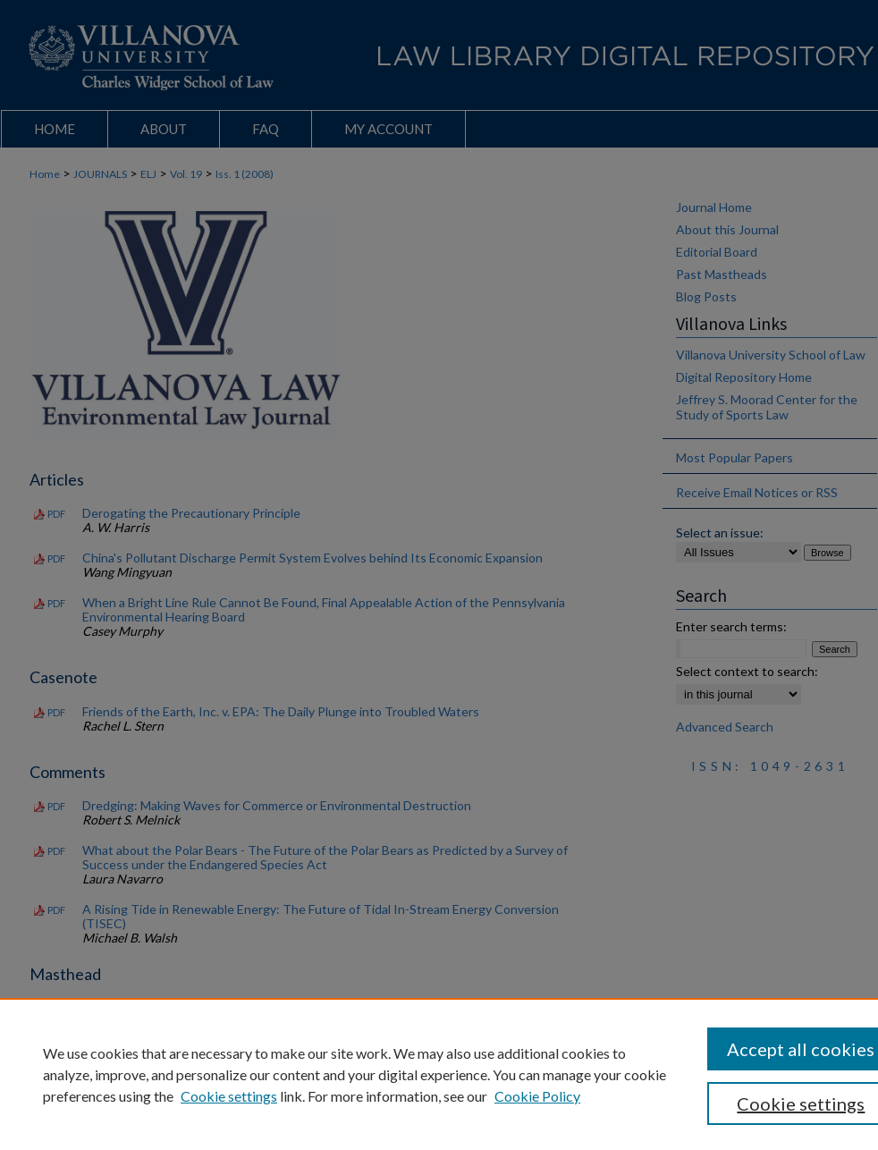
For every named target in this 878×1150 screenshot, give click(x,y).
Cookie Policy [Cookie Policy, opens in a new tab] (537, 1095)
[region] (439, 1074)
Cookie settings (229, 1095)
